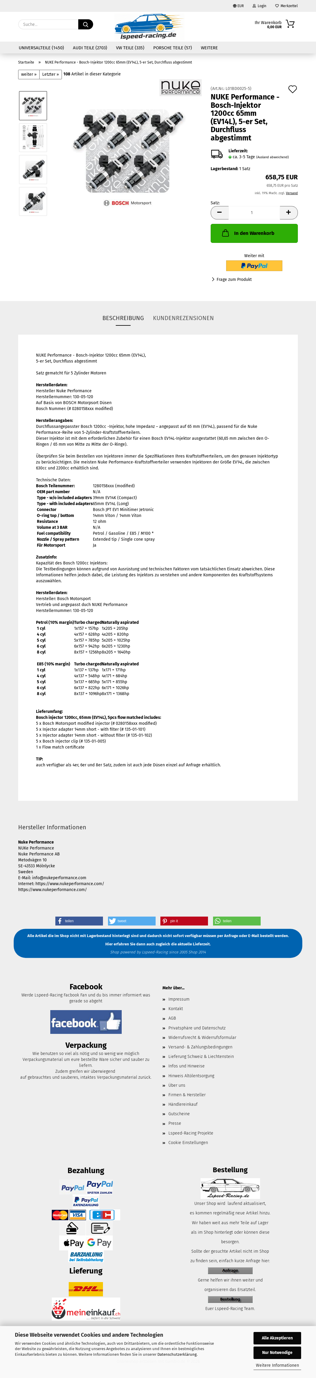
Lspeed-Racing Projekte (190, 1133)
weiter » (29, 74)
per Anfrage (227, 936)
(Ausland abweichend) (272, 157)
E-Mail (253, 936)
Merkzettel (286, 6)
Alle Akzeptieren (277, 1338)
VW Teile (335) (130, 47)
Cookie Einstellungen (188, 1142)
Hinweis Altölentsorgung (191, 1075)
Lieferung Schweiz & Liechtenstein (201, 1056)
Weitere (209, 47)
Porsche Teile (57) (172, 47)
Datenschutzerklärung (177, 1354)
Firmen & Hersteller (187, 1094)
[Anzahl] (254, 212)
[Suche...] (85, 24)
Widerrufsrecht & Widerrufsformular (202, 1037)
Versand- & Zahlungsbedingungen (200, 1047)
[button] (220, 212)
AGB (172, 1018)
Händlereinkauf (183, 1104)
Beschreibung (123, 318)
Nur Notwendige (277, 1352)
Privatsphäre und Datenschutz (197, 1028)
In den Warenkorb (247, 233)
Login (259, 6)
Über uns (176, 1085)
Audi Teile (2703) (90, 47)
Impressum (179, 999)
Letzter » (50, 74)
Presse (174, 1123)
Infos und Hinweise (186, 1066)
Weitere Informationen (277, 1365)
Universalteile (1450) (41, 47)
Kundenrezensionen (183, 318)
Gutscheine (179, 1113)
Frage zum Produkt (234, 279)
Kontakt (175, 1008)
